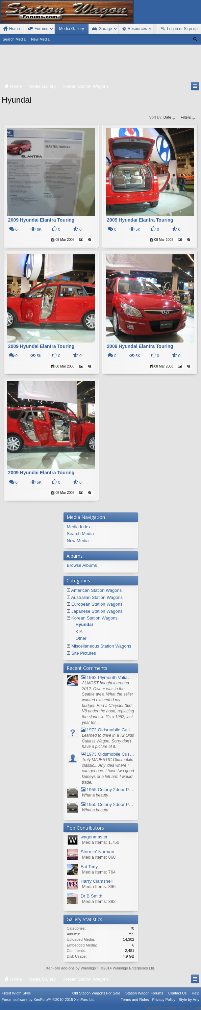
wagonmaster (94, 836)
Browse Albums (82, 565)
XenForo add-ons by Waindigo (71, 968)
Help (195, 997)
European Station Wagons (96, 604)
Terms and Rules (135, 1004)
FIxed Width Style (16, 997)
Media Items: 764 (99, 872)
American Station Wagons (96, 590)
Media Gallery (71, 28)
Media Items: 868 (99, 857)
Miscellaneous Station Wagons (101, 646)
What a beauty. (95, 795)
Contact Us (177, 997)
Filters (188, 117)
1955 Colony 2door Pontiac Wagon (107, 789)
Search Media (14, 39)
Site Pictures (83, 653)
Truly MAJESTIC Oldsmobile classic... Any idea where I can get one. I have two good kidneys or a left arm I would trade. (108, 771)
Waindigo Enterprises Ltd (133, 968)
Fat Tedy (89, 866)
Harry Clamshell (97, 881)
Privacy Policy (163, 1004)
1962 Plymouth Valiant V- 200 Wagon (107, 677)
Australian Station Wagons (97, 597)
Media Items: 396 (99, 886)
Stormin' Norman (98, 851)
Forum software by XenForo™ (49, 1004)
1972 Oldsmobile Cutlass (107, 729)
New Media (40, 39)
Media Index (79, 526)
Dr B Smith (91, 896)
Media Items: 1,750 (101, 842)
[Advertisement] (100, 64)
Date (170, 117)
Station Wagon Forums (144, 997)
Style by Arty (189, 1004)
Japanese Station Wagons (96, 611)
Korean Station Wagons (94, 618)
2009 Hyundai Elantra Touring (41, 220)
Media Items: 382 (99, 901)
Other (81, 638)
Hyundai (84, 624)
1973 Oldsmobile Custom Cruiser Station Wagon (107, 754)
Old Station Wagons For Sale (96, 997)
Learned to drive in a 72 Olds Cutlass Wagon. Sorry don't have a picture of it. (108, 741)
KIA (79, 631)
